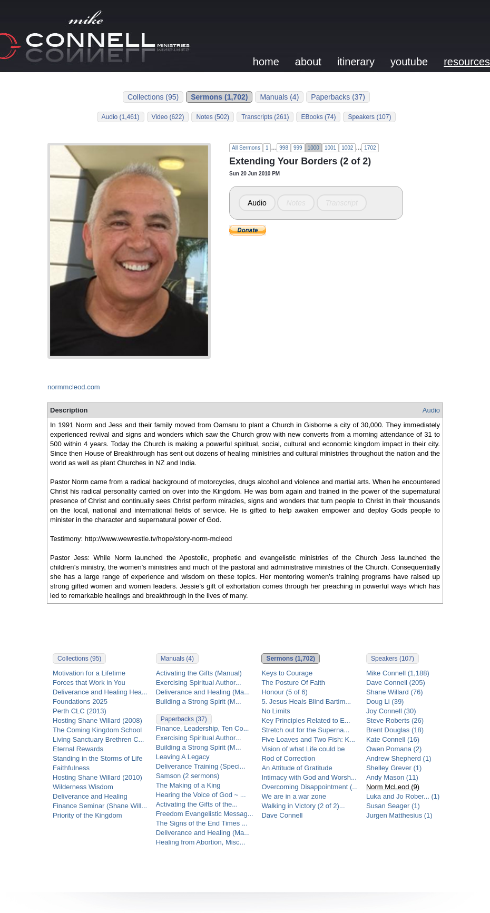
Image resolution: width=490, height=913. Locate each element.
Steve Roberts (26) (395, 720)
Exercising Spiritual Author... (198, 682)
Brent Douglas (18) (395, 730)
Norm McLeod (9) (392, 787)
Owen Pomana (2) (394, 749)
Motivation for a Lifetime (89, 673)
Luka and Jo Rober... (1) (402, 796)
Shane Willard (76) (394, 692)
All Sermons (246, 148)
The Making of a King (188, 785)
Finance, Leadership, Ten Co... (202, 728)
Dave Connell (281, 815)
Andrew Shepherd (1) (399, 758)
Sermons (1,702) (219, 97)
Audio (257, 203)
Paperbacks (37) (338, 97)
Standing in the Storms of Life (98, 758)
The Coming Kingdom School (97, 730)
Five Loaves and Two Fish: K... (308, 739)
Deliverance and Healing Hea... (100, 692)
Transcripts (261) (265, 117)
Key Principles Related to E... (305, 720)
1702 (370, 148)
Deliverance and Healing (90, 796)
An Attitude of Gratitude (296, 768)
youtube (409, 61)
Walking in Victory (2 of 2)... (303, 806)
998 (283, 148)
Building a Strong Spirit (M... (198, 701)
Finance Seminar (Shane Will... (100, 806)
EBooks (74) (318, 117)
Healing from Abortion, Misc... (201, 842)
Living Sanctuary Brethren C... (98, 739)
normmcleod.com (73, 387)
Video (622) (168, 117)
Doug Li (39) (385, 701)
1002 (347, 148)
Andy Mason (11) (392, 777)
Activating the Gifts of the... (197, 804)
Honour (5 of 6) (284, 692)
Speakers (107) (369, 117)
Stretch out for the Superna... (305, 730)
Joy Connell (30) (391, 711)
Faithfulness (71, 768)
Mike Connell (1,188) (397, 673)
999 (297, 148)
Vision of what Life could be (303, 749)
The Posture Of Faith (293, 682)
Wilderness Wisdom (83, 787)
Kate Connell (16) (392, 739)
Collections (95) (153, 97)
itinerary (356, 61)
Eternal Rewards (78, 749)
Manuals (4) (279, 97)
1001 (330, 148)
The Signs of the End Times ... (202, 823)
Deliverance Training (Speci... (201, 766)
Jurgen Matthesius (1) (399, 815)
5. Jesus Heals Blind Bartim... (306, 701)
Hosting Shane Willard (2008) (97, 720)
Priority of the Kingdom (87, 815)
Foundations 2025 (80, 701)
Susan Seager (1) (393, 806)
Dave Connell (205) (395, 682)
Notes (296, 203)
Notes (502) (212, 117)
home (266, 61)
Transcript (342, 203)
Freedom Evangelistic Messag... (204, 814)
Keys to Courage (286, 673)
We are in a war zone (293, 796)
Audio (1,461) (121, 117)
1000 (313, 148)
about (308, 61)
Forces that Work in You (89, 682)
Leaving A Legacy (183, 757)
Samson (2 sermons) (188, 776)
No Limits (275, 711)
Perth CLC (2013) (79, 711)
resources (467, 61)
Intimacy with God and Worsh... (308, 777)
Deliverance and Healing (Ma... (203, 692)
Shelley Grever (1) (394, 768)
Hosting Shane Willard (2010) (97, 777)
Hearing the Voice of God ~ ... (201, 795)
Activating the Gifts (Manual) (199, 673)
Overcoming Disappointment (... (309, 787)
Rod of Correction (288, 758)
